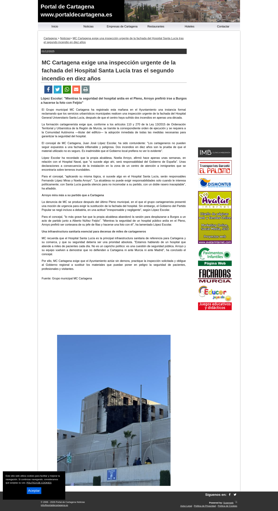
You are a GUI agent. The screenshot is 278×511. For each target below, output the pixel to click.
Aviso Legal (186, 506)
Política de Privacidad (205, 506)
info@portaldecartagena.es (54, 505)
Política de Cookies (227, 506)
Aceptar (34, 490)
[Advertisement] (113, 308)
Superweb (228, 502)
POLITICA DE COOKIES (39, 482)
